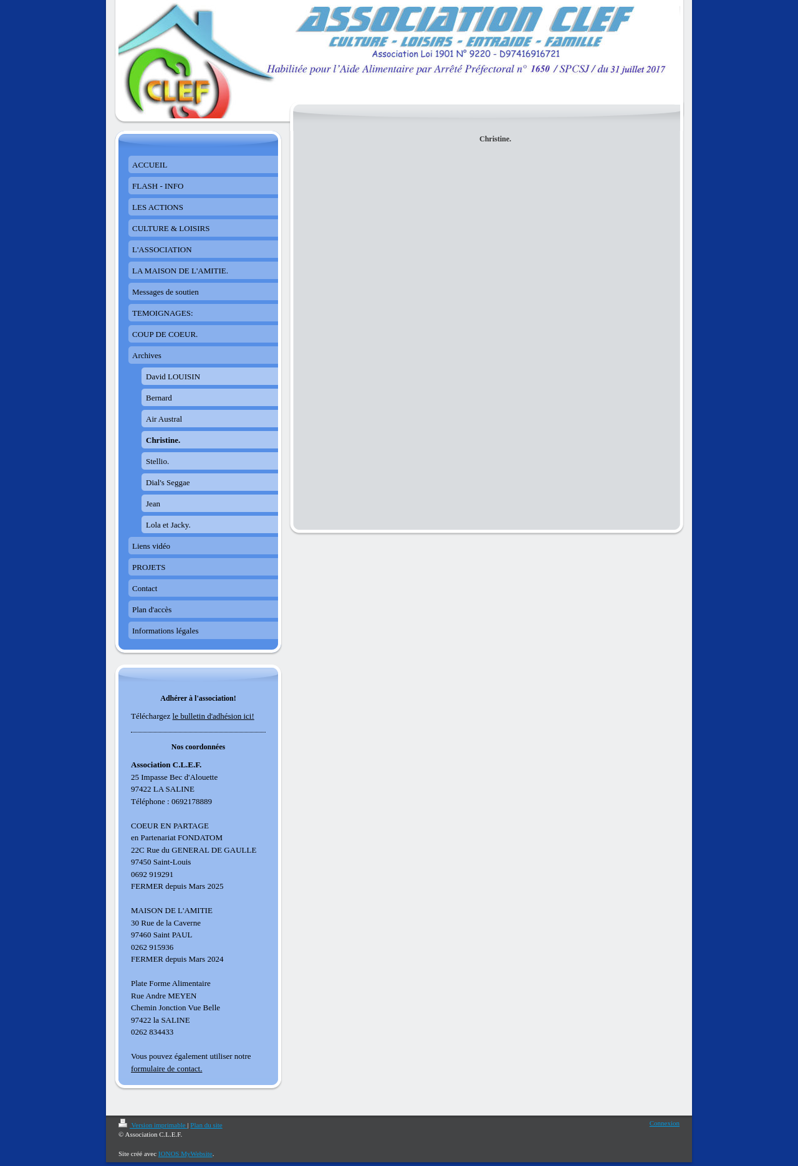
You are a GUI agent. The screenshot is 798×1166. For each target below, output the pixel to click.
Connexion (665, 1123)
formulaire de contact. (166, 1068)
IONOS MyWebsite (185, 1153)
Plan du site (206, 1125)
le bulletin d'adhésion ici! (213, 716)
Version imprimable (152, 1125)
